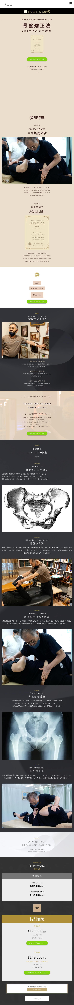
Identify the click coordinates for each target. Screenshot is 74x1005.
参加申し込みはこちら (37, 59)
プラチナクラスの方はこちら (37, 972)
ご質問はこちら (37, 998)
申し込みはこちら (37, 989)
